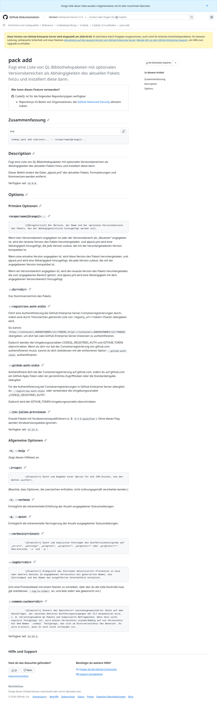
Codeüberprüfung (66, 25)
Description (22, 153)
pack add (124, 25)
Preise (90, 696)
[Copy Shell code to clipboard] (123, 131)
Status (81, 696)
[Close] (207, 5)
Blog (130, 696)
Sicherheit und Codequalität (23, 25)
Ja (14, 670)
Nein (28, 670)
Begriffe (54, 696)
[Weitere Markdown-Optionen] (175, 62)
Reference (47, 25)
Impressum (39, 696)
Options (18, 194)
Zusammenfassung (29, 120)
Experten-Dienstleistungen (111, 696)
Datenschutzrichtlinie (18, 676)
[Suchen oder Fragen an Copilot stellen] (141, 17)
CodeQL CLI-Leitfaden (104, 25)
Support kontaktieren (89, 674)
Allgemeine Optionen (28, 440)
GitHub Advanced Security (93, 102)
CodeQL (84, 25)
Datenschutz (68, 696)
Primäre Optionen (25, 206)
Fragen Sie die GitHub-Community (96, 669)
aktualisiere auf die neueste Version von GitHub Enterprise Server (99, 40)
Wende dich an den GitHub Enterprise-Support (161, 40)
